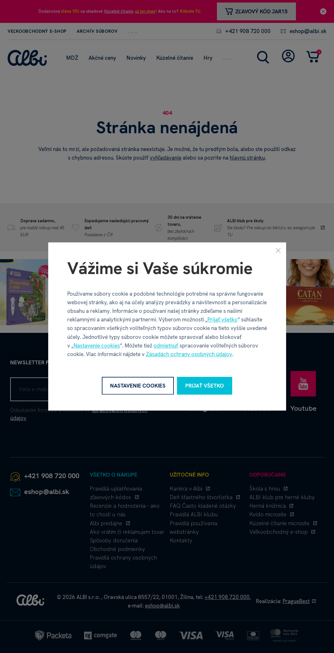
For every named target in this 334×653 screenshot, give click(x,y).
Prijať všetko (222, 319)
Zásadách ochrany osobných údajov (189, 354)
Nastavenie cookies (97, 345)
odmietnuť (166, 345)
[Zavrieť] (278, 250)
